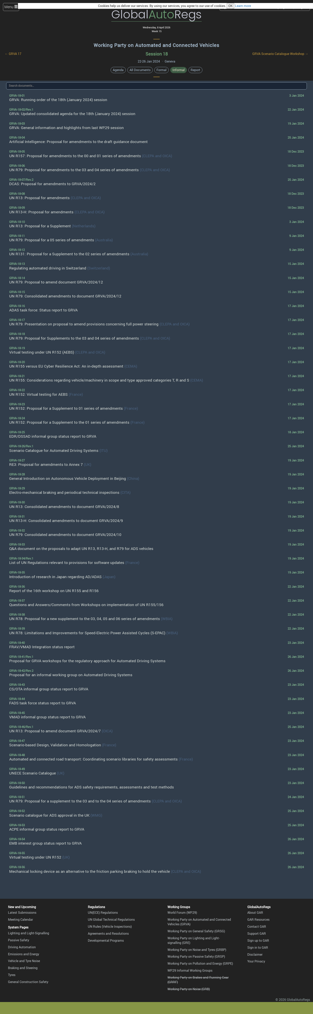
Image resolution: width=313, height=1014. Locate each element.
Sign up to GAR (258, 940)
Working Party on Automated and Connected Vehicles (156, 45)
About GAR (255, 912)
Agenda (118, 70)
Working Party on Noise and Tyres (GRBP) (196, 949)
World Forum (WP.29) (182, 912)
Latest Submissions (22, 912)
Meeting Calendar (20, 919)
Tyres (11, 975)
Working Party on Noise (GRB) (188, 989)
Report (195, 70)
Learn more (243, 6)
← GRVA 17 (13, 54)
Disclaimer (254, 954)
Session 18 (157, 54)
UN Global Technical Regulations (111, 919)
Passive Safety (18, 940)
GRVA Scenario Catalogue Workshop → (280, 54)
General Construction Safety (28, 982)
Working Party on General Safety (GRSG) (196, 931)
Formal (161, 70)
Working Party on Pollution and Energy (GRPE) (200, 963)
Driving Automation (22, 947)
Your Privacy (256, 961)
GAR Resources (258, 919)
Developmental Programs (106, 940)
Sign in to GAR (257, 947)
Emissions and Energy (23, 954)
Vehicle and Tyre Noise (24, 961)
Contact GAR (256, 926)
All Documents (140, 70)
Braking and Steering (23, 968)
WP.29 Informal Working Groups (189, 970)
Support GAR (256, 933)
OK (230, 6)
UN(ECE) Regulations (103, 912)
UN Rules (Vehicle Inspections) (110, 926)
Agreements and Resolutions (108, 933)
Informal (178, 70)
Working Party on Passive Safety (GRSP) (196, 956)
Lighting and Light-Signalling (28, 933)
